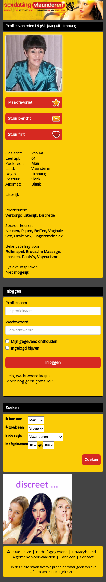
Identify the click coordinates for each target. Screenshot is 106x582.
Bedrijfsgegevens (52, 551)
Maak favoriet (20, 102)
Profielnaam (16, 302)
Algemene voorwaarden (33, 556)
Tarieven (67, 556)
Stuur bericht (19, 118)
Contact (87, 556)
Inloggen (53, 362)
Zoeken (91, 459)
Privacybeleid (84, 551)
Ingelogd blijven (24, 348)
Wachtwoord (16, 321)
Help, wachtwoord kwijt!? (27, 375)
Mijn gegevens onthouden (33, 341)
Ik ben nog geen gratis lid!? (29, 381)
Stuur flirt (16, 134)
